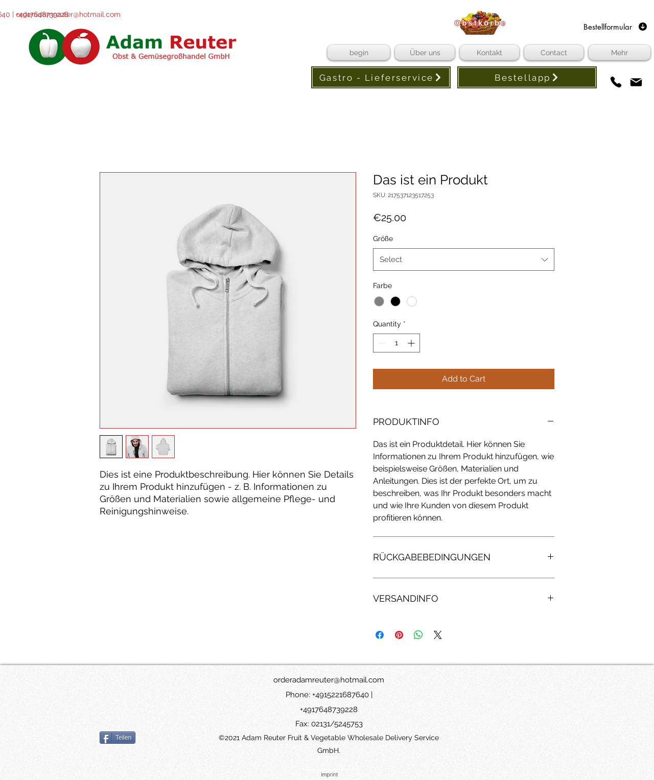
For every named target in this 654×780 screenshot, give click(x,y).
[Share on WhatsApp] (418, 635)
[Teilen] (117, 737)
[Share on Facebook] (379, 635)
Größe (383, 238)
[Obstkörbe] (480, 22)
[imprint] (329, 774)
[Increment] (412, 343)
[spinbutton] (396, 343)
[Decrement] (381, 343)
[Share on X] (438, 635)
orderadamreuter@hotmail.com (68, 14)
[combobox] (463, 259)
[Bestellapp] (527, 77)
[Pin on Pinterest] (399, 635)
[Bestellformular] (615, 26)
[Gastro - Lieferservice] (381, 77)
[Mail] (636, 82)
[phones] (616, 82)
